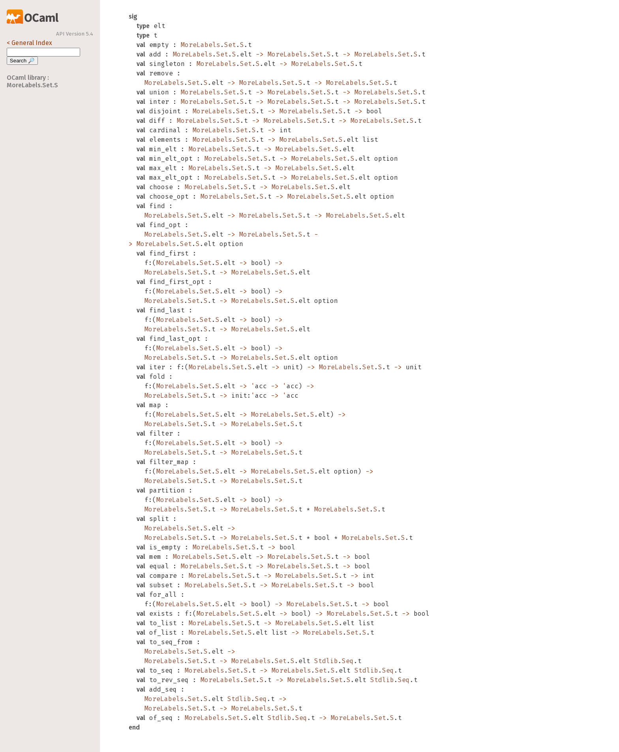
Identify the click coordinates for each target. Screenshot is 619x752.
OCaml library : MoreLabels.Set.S (32, 81)
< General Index (29, 43)
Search (22, 61)
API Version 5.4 (74, 34)
